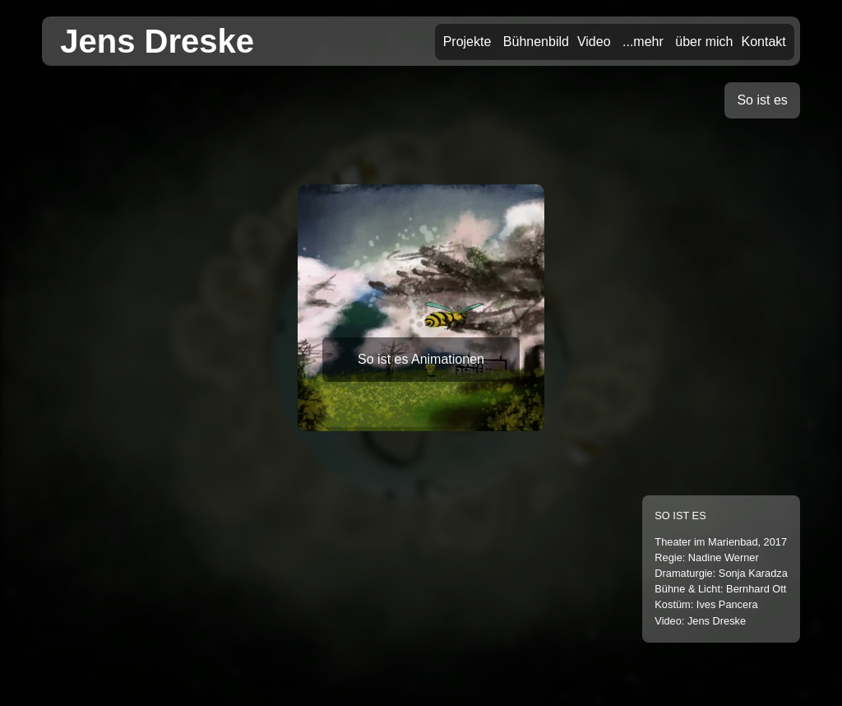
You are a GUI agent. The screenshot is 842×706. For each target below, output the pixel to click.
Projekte (467, 42)
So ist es (762, 100)
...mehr (643, 42)
